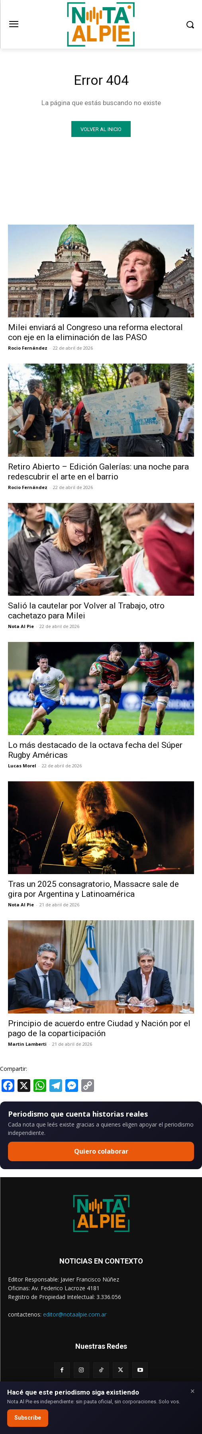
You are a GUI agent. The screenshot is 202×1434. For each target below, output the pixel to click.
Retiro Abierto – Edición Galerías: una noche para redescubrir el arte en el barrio (98, 471)
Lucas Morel (22, 766)
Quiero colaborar (101, 1151)
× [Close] (192, 1391)
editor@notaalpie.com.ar (74, 1314)
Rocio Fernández (27, 348)
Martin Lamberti (27, 1044)
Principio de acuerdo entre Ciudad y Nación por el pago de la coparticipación (99, 1028)
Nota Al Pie (21, 626)
